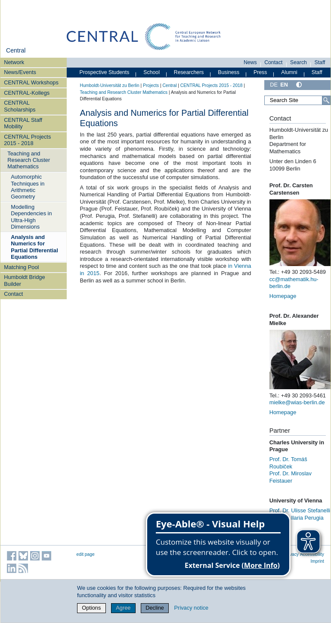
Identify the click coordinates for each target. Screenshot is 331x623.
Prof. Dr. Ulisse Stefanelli (300, 510)
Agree (123, 607)
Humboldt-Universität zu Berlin (109, 85)
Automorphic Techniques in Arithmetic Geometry (27, 187)
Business (228, 72)
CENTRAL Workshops (31, 82)
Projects (151, 85)
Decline (154, 607)
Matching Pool (21, 267)
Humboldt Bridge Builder (24, 280)
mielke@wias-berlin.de (297, 402)
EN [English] (284, 84)
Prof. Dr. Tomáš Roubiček (288, 463)
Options (91, 607)
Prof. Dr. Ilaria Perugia (296, 518)
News (250, 62)
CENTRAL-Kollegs (26, 93)
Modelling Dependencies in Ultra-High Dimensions (31, 217)
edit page (86, 554)
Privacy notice (191, 607)
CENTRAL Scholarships (19, 105)
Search (298, 62)
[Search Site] (297, 100)
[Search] (326, 100)
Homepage (283, 296)
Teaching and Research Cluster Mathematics (28, 160)
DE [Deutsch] (274, 84)
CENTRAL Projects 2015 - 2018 (27, 139)
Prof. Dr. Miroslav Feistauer (290, 477)
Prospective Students (105, 72)
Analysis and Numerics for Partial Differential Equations (34, 247)
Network (14, 62)
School (151, 72)
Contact (13, 294)
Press (260, 72)
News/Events (20, 72)
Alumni (289, 72)
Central (15, 50)
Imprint (317, 561)
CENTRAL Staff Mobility (23, 123)
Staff (320, 62)
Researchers (189, 72)
